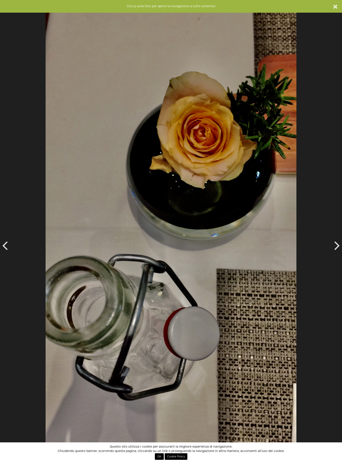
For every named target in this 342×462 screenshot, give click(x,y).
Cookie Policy (176, 456)
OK (159, 456)
